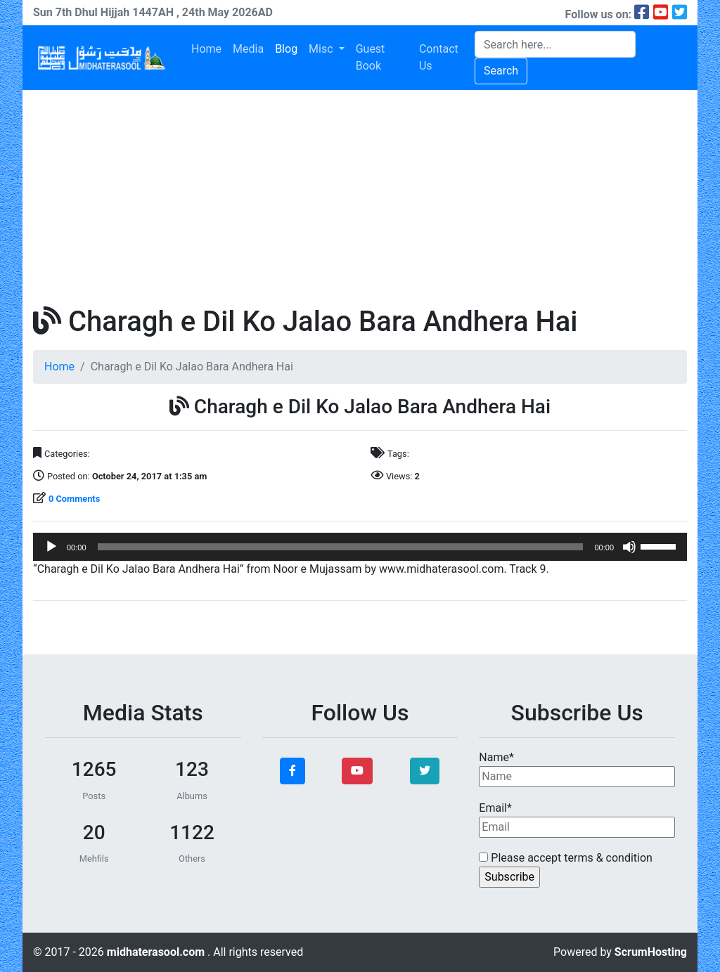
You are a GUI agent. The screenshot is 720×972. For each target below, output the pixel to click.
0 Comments (74, 498)
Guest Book (370, 57)
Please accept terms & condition (565, 857)
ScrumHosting (651, 952)
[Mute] (629, 547)
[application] (360, 547)
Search (501, 70)
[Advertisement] (360, 195)
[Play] (51, 547)
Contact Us (438, 57)
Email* (577, 819)
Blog (286, 49)
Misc (322, 49)
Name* (577, 769)
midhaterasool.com (157, 952)
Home (206, 49)
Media (248, 49)
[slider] (341, 546)
